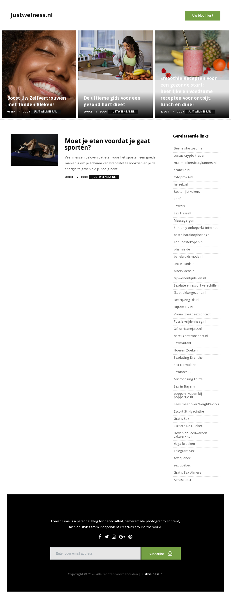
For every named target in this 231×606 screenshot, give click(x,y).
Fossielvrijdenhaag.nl (190, 321)
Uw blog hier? (202, 15)
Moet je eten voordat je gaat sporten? (107, 144)
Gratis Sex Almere (187, 473)
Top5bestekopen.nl (188, 242)
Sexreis (179, 206)
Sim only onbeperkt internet (196, 228)
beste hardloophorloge (191, 235)
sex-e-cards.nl (184, 264)
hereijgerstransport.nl (191, 336)
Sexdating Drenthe (188, 358)
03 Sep (11, 111)
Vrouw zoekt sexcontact (192, 314)
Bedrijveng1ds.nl (186, 300)
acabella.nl (182, 170)
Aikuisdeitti (182, 480)
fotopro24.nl (183, 177)
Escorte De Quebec (188, 426)
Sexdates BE (183, 372)
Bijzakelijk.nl (183, 307)
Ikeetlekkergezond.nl (190, 293)
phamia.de (182, 249)
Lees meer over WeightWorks (196, 404)
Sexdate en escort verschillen (196, 285)
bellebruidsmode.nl (188, 257)
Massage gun (184, 220)
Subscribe (160, 553)
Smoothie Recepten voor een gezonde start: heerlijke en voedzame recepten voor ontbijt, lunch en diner (188, 91)
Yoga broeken (184, 444)
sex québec (182, 458)
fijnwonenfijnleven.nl (190, 278)
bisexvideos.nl (184, 271)
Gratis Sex (181, 419)
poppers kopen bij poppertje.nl (188, 395)
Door (42, 111)
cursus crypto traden (189, 156)
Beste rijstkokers (187, 192)
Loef (177, 199)
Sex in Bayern (184, 386)
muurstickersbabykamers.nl (195, 163)
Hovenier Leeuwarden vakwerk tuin (190, 434)
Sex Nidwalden (185, 365)
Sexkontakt (182, 343)
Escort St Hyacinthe (189, 411)
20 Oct (88, 111)
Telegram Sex (184, 451)
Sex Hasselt (183, 213)
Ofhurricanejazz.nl (188, 329)
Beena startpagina (188, 148)
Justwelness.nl (152, 574)
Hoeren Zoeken (186, 350)
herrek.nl (181, 184)
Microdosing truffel (188, 379)
